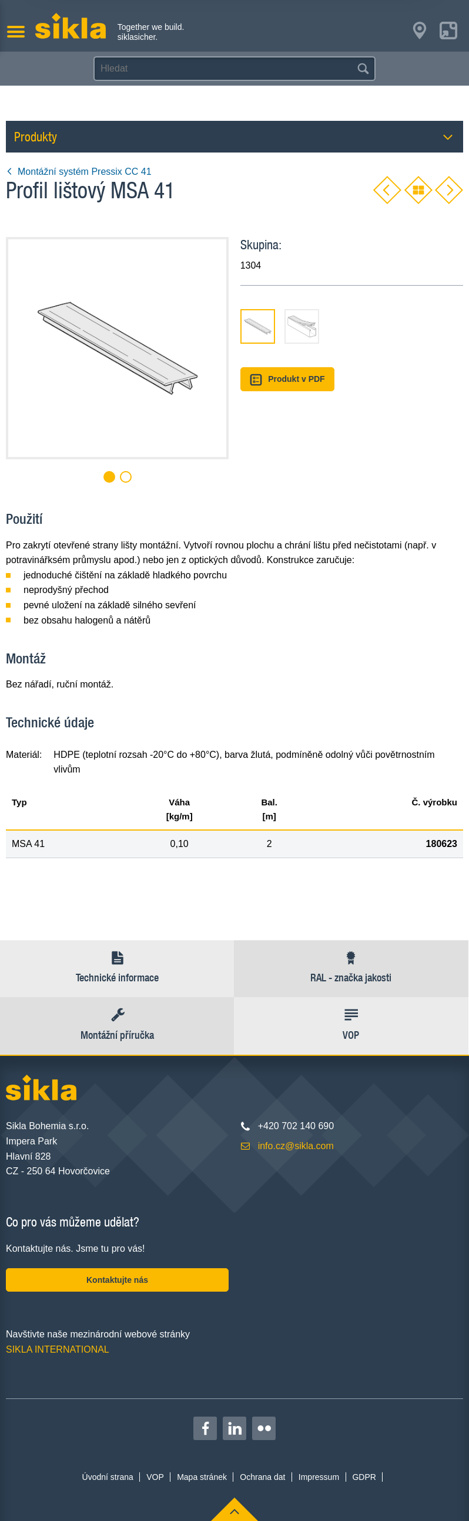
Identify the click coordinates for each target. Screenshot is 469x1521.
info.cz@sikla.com (296, 1146)
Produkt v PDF (287, 380)
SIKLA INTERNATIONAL (57, 1349)
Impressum (319, 1477)
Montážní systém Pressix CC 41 (79, 172)
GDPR (364, 1477)
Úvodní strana (107, 1477)
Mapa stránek (202, 1477)
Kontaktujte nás (117, 1280)
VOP (155, 1477)
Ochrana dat (262, 1477)
